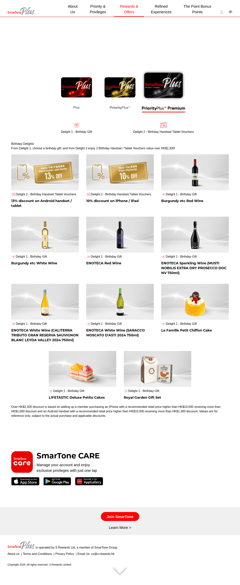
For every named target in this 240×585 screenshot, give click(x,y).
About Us (73, 9)
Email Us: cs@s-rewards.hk (95, 568)
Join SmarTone (120, 531)
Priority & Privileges (98, 9)
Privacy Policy (64, 568)
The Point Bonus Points (197, 9)
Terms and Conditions (37, 568)
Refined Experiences (161, 9)
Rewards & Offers (129, 9)
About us (13, 568)
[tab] (76, 93)
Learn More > (120, 542)
